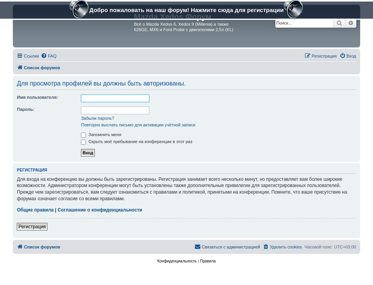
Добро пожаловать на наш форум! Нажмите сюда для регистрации (186, 11)
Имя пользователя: (37, 97)
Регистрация (32, 226)
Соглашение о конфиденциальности (100, 210)
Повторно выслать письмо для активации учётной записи (138, 124)
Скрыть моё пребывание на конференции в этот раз (136, 141)
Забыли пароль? (97, 118)
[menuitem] (48, 56)
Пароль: (25, 109)
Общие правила (35, 210)
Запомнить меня (101, 134)
